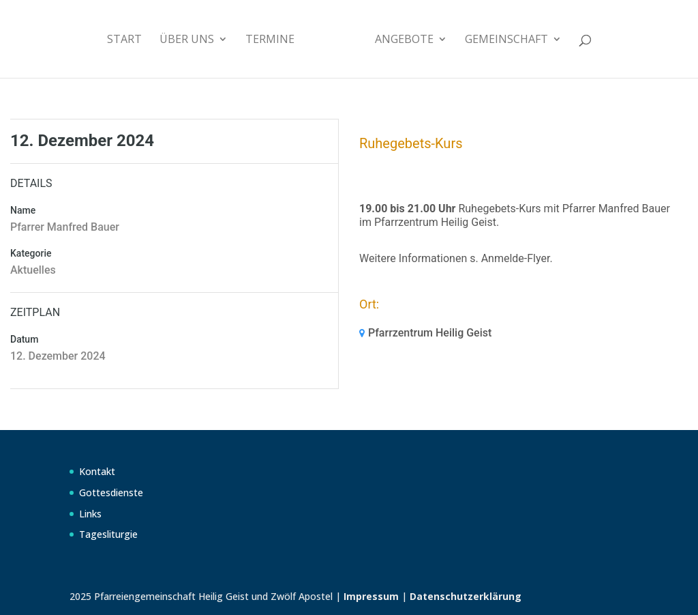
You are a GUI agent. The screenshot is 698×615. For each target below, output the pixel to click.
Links (90, 513)
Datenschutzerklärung (465, 596)
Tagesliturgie (108, 534)
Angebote (404, 40)
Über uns (187, 40)
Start (124, 40)
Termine (269, 40)
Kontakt (97, 471)
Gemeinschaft (506, 40)
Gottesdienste (111, 492)
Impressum (371, 596)
